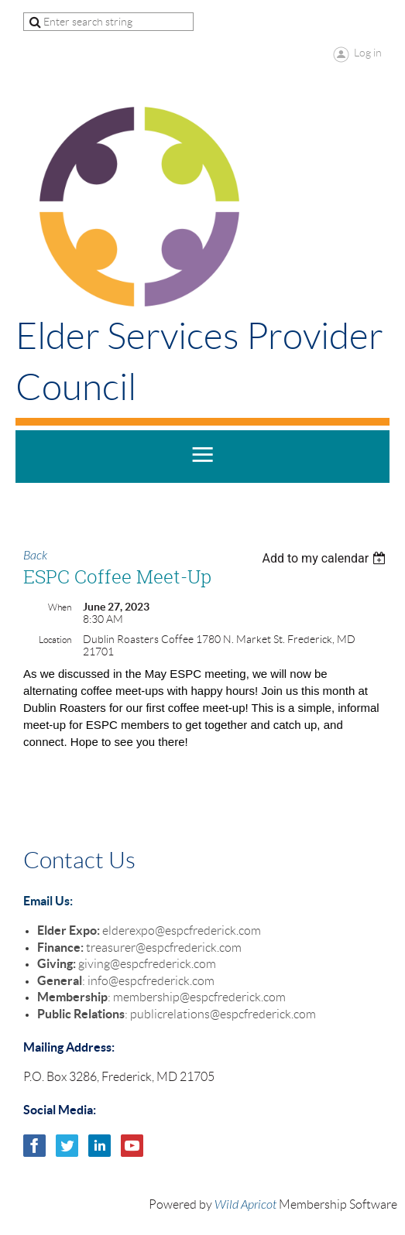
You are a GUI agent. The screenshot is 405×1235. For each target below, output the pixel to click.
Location (55, 640)
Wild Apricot (245, 1205)
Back (35, 556)
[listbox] (326, 558)
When (59, 607)
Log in (368, 52)
